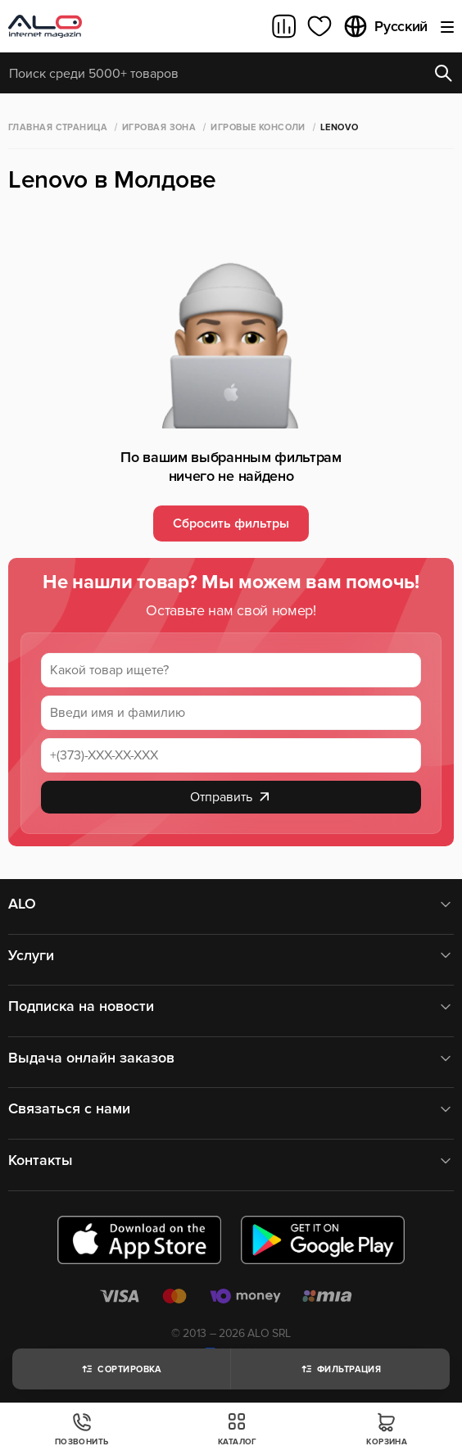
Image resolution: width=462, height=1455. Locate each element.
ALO (231, 904)
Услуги (231, 955)
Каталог (237, 1429)
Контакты (231, 1160)
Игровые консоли (258, 127)
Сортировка (120, 1369)
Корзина (386, 1429)
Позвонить (82, 1429)
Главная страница (57, 127)
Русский (385, 26)
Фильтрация (340, 1369)
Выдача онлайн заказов (231, 1058)
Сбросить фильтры (231, 523)
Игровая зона (159, 127)
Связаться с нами (231, 1108)
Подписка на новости (231, 1006)
